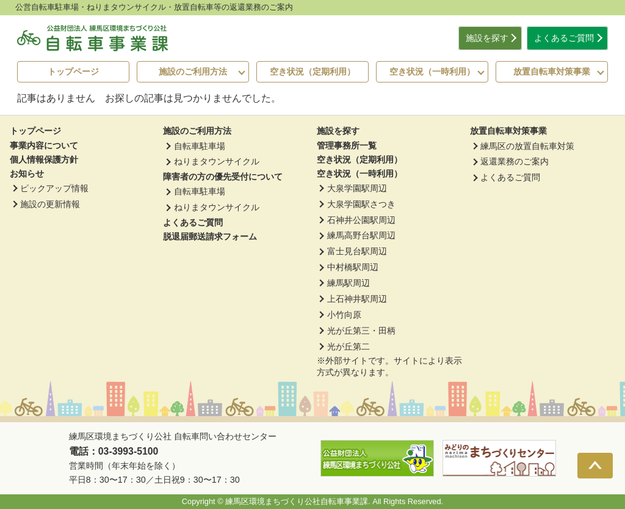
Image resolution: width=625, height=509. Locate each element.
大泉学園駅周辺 (357, 188)
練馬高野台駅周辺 (361, 235)
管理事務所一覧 (347, 145)
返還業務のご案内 (514, 161)
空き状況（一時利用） (432, 71)
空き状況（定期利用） (312, 71)
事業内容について (44, 145)
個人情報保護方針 (44, 159)
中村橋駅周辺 (352, 267)
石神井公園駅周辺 (361, 220)
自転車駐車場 (199, 146)
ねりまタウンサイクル (216, 161)
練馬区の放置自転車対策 (527, 146)
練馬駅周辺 (348, 283)
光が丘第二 (348, 346)
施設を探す (487, 38)
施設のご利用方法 (193, 71)
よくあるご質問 (564, 38)
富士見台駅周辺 (357, 251)
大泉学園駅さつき (361, 204)
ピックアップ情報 (54, 188)
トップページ (73, 71)
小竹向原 (344, 315)
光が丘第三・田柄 (361, 330)
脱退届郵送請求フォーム (210, 236)
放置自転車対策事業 (551, 71)
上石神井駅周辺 (357, 299)
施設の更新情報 (50, 204)
